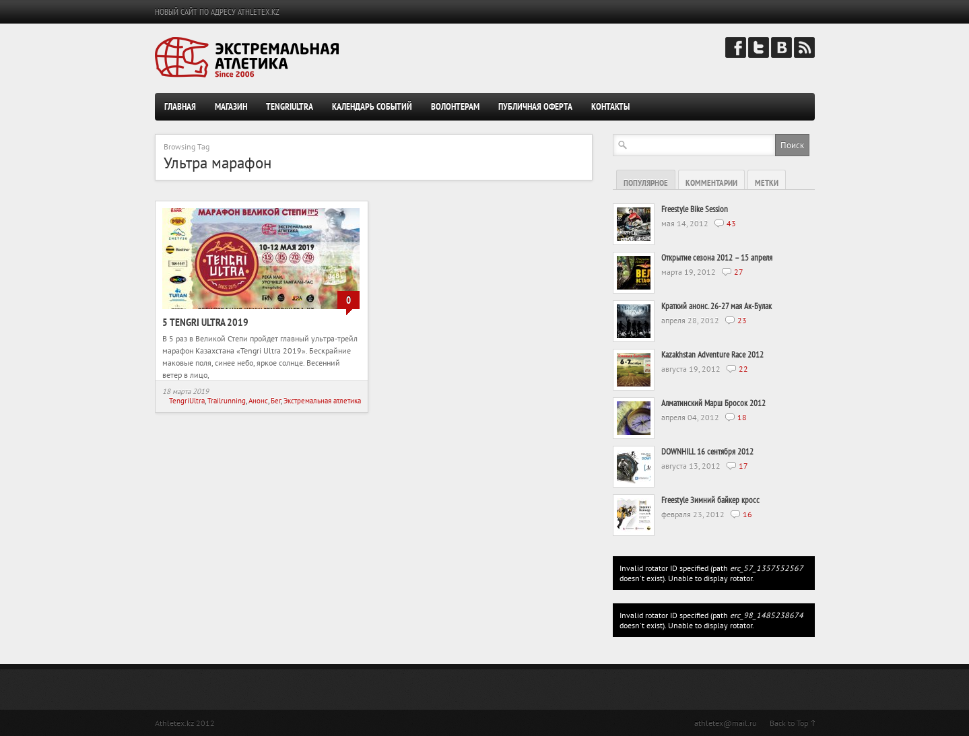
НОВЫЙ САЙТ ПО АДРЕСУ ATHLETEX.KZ (217, 12)
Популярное (646, 183)
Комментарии (711, 183)
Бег (276, 400)
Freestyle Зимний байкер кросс (710, 500)
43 (731, 223)
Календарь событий (372, 106)
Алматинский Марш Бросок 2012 (713, 403)
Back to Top (789, 723)
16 (747, 514)
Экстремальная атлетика (322, 400)
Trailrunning (226, 400)
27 (738, 272)
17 (743, 466)
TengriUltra (289, 106)
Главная (180, 106)
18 (742, 417)
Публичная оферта (535, 106)
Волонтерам (455, 106)
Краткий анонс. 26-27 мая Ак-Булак (716, 306)
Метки (766, 183)
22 (743, 369)
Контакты (610, 106)
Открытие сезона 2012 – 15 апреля (716, 257)
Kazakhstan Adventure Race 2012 (712, 354)
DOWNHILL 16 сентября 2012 (707, 451)
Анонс (258, 400)
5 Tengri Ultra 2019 (205, 322)
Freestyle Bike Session (694, 209)
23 (742, 320)
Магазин (231, 106)
